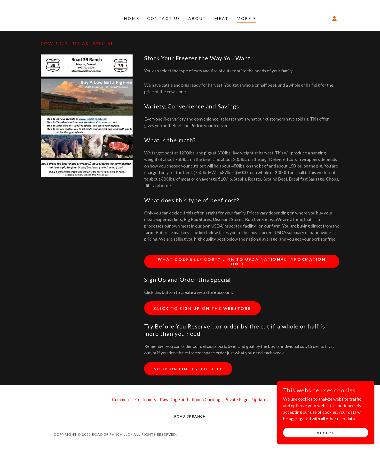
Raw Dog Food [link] (174, 399)
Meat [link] (221, 18)
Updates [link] (260, 399)
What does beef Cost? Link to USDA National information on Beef (241, 261)
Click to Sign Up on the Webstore (203, 308)
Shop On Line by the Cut (188, 368)
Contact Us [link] (163, 18)
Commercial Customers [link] (134, 399)
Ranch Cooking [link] (206, 399)
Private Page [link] (236, 399)
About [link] (197, 18)
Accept (326, 433)
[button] (246, 19)
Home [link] (132, 18)
